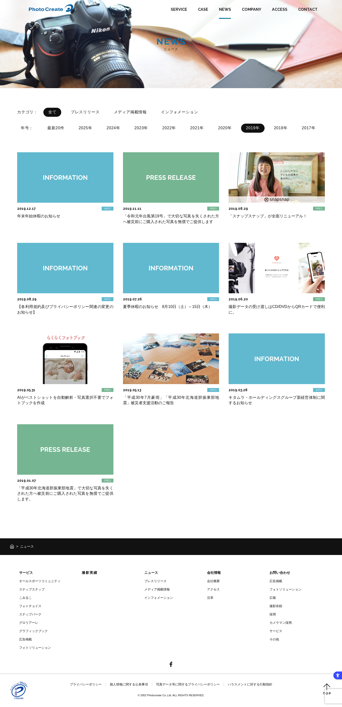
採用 (272, 614)
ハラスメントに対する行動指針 (250, 684)
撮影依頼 (275, 606)
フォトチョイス (30, 606)
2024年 (113, 128)
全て (52, 112)
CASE (203, 9)
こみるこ (25, 598)
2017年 (309, 128)
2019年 (253, 128)
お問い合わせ (279, 573)
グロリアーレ (28, 623)
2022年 (169, 128)
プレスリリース (85, 112)
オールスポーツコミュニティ (40, 581)
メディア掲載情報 (130, 112)
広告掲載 (25, 639)
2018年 (281, 128)
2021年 (197, 128)
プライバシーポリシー (86, 684)
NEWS (225, 9)
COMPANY (251, 9)
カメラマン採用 (280, 623)
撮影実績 (90, 573)
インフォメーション (179, 112)
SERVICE (179, 9)
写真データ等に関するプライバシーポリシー (188, 684)
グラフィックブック (33, 631)
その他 (274, 639)
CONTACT (308, 9)
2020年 (225, 128)
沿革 (210, 598)
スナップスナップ (32, 589)
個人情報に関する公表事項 (129, 684)
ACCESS (279, 9)
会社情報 (214, 573)
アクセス (213, 589)
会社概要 (213, 581)
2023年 (141, 128)
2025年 (85, 128)
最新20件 (55, 128)
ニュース (151, 573)
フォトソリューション (35, 647)
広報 (272, 598)
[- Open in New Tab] (171, 665)
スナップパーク (30, 614)
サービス (26, 573)
